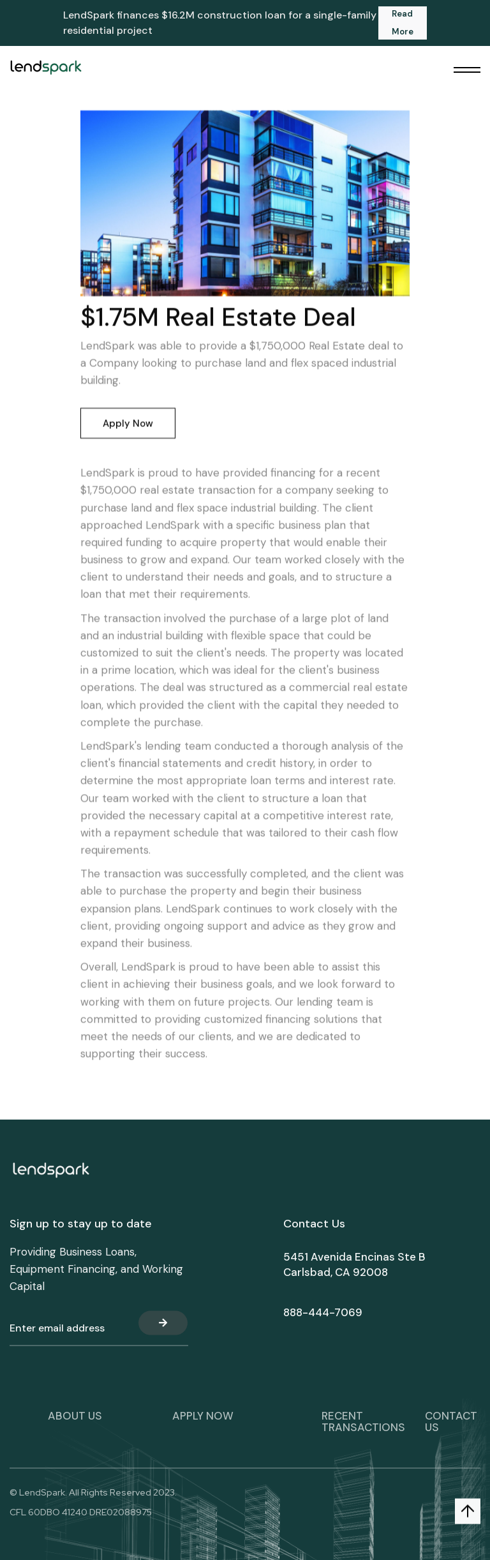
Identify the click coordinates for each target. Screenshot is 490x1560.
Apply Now (128, 423)
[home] (46, 67)
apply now (203, 1426)
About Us (75, 1426)
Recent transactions (363, 1431)
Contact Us (451, 1431)
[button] (467, 70)
